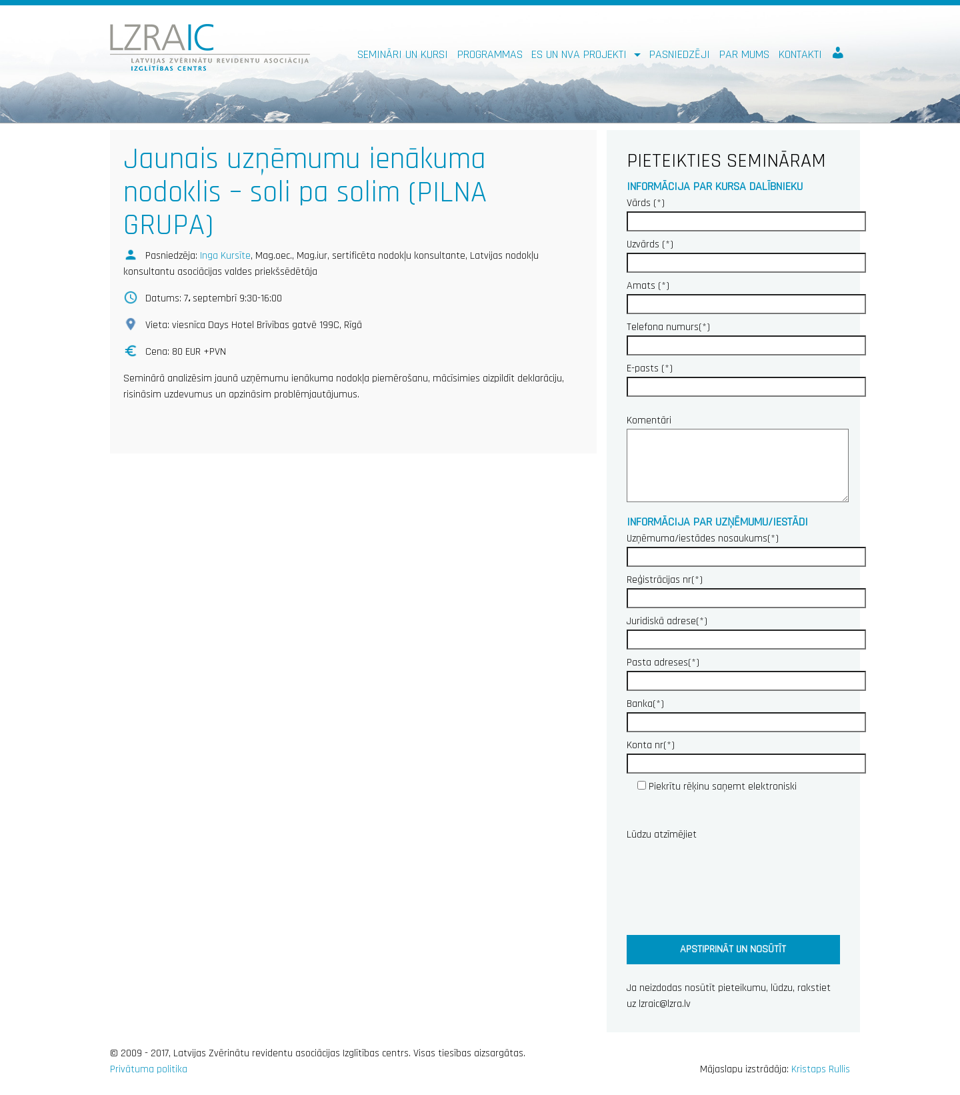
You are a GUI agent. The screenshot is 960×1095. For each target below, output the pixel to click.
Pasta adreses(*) (746, 672)
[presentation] (728, 885)
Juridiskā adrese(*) (746, 630)
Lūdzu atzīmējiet (662, 835)
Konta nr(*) (746, 754)
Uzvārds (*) (746, 253)
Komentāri (733, 459)
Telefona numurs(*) (746, 336)
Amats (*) (746, 295)
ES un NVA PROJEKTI (580, 54)
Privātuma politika (148, 1069)
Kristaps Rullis (820, 1069)
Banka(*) (746, 713)
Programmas (490, 54)
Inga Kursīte (225, 256)
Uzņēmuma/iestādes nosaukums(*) (746, 547)
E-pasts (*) (746, 377)
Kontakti (800, 54)
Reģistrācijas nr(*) (746, 589)
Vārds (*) (746, 212)
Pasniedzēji (679, 54)
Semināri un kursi (402, 54)
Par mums (744, 54)
